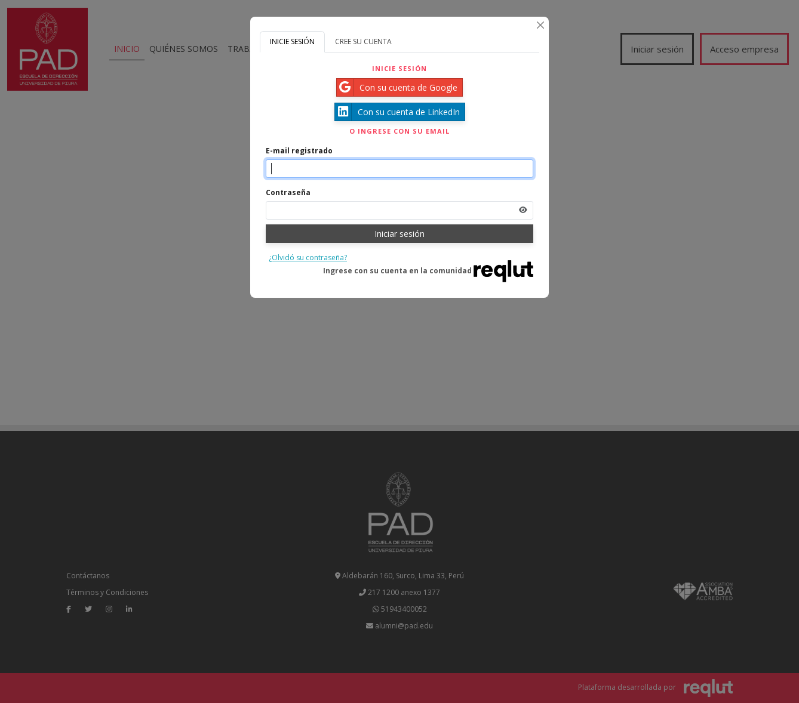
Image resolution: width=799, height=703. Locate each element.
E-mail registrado (299, 151)
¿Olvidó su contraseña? (308, 257)
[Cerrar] (540, 25)
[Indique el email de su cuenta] (399, 168)
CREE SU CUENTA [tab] (363, 41)
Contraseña (288, 192)
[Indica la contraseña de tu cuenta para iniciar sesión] (399, 210)
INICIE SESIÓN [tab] (292, 41)
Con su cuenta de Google (397, 87)
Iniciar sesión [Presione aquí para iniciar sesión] (399, 233)
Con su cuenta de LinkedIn (397, 112)
